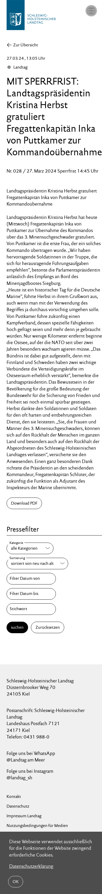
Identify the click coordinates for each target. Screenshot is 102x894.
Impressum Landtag (24, 815)
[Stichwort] (31, 609)
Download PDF (24, 503)
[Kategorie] (30, 548)
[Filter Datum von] (31, 578)
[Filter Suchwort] (31, 609)
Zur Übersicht (25, 44)
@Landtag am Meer (26, 760)
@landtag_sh (19, 777)
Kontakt (14, 796)
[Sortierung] (37, 563)
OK (16, 881)
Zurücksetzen (47, 627)
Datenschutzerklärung (31, 866)
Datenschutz (18, 806)
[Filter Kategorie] (30, 548)
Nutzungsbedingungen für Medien (37, 825)
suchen (17, 627)
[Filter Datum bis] (31, 594)
